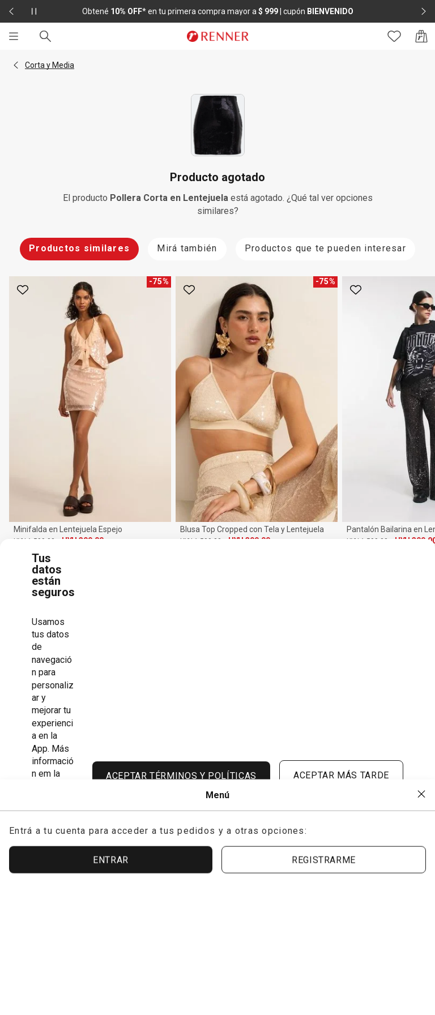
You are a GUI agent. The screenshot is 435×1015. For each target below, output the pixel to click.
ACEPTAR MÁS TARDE (341, 775)
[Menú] (13, 36)
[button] (15, 65)
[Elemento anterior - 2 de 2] (11, 11)
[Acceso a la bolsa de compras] (421, 36)
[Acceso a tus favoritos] (394, 36)
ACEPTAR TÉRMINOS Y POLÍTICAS (181, 775)
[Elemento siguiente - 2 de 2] (423, 11)
